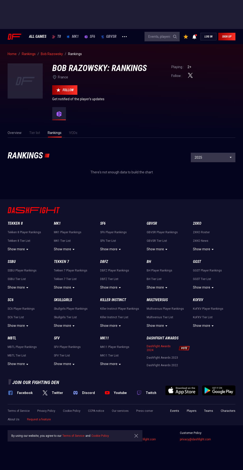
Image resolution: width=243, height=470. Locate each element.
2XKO (197, 223)
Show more (19, 249)
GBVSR (109, 36)
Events (174, 411)
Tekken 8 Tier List (19, 240)
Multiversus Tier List (160, 317)
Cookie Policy (71, 411)
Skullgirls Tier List (65, 317)
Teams (208, 411)
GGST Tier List (202, 279)
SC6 (11, 300)
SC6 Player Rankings (21, 308)
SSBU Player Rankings (22, 270)
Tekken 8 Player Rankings (24, 232)
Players (191, 411)
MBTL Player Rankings (22, 347)
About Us (13, 419)
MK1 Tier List (62, 240)
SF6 (89, 36)
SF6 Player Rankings (113, 232)
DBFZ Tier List (109, 279)
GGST (197, 261)
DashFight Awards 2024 (159, 348)
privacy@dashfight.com (195, 439)
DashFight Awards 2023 (162, 357)
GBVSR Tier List (157, 240)
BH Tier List (154, 279)
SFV (57, 338)
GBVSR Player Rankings (162, 232)
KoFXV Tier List (203, 317)
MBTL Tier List (17, 355)
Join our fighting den (35, 382)
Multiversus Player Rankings (165, 308)
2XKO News (200, 240)
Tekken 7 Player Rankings (70, 270)
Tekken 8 (15, 223)
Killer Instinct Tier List (114, 317)
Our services (120, 411)
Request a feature (39, 419)
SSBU (12, 261)
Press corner (144, 411)
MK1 (73, 36)
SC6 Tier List (16, 317)
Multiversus (157, 300)
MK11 (104, 338)
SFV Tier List (62, 355)
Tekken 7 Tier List (65, 279)
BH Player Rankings (159, 270)
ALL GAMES (37, 36)
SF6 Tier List (108, 240)
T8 (56, 36)
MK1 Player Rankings (67, 232)
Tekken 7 (61, 261)
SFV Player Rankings (67, 347)
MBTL (12, 338)
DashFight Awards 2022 (162, 365)
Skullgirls (63, 300)
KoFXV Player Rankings (208, 308)
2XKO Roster (201, 232)
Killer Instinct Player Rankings (119, 308)
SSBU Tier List (17, 279)
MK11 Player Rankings (114, 347)
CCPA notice (96, 411)
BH (149, 261)
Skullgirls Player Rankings (71, 308)
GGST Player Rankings (207, 270)
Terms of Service (19, 411)
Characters (228, 411)
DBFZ (104, 261)
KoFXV (198, 300)
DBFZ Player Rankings (114, 270)
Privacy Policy (46, 411)
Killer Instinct (113, 300)
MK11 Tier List (109, 355)
